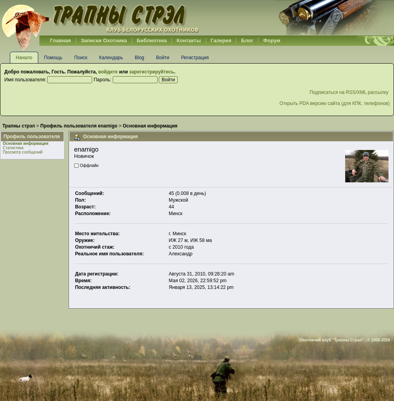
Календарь (111, 57)
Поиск (80, 57)
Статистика (13, 148)
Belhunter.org (100, 18)
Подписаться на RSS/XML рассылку (350, 92)
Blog (139, 57)
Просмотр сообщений (23, 152)
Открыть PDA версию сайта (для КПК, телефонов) (334, 103)
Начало (24, 57)
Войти (162, 57)
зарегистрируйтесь (151, 72)
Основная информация (25, 143)
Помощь (53, 57)
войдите (107, 72)
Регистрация (195, 57)
